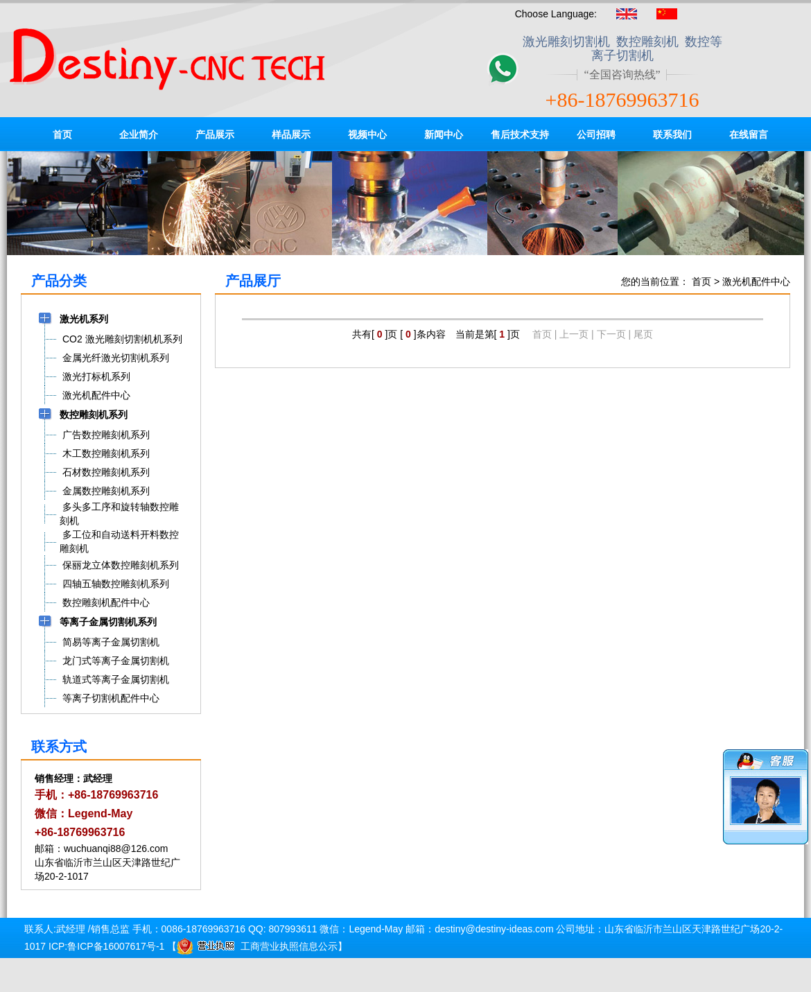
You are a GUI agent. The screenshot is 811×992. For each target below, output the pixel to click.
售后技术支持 (520, 134)
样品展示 (291, 134)
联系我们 (672, 134)
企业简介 (138, 134)
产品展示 (214, 134)
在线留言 (748, 134)
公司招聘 (596, 134)
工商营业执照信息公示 (257, 946)
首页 (62, 134)
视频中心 (367, 134)
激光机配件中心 (756, 281)
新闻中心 (443, 134)
